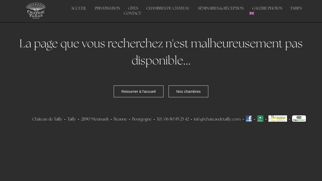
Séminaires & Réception (221, 9)
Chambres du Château (168, 9)
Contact (132, 14)
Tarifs (296, 9)
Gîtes (133, 9)
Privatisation (107, 9)
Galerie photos (267, 9)
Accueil (79, 9)
